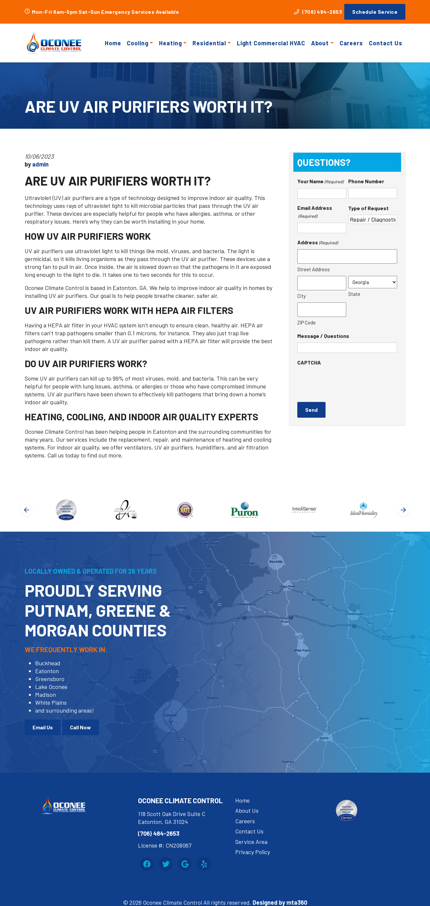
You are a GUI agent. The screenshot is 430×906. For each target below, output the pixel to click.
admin (40, 164)
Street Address (313, 269)
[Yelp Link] (204, 864)
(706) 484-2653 (318, 12)
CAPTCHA (309, 362)
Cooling (137, 43)
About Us (247, 810)
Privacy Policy (252, 851)
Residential (209, 43)
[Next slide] (403, 510)
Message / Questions (323, 336)
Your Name (320, 182)
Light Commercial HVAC (271, 43)
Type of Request (368, 208)
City (301, 296)
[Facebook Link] (147, 864)
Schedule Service (374, 12)
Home (113, 43)
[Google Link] (185, 864)
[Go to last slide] (27, 510)
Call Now (80, 727)
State (354, 294)
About (320, 43)
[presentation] (347, 382)
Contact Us (385, 43)
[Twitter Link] (166, 864)
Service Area (251, 841)
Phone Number (366, 181)
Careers (351, 43)
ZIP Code (306, 322)
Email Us (43, 727)
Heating (170, 43)
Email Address (314, 212)
